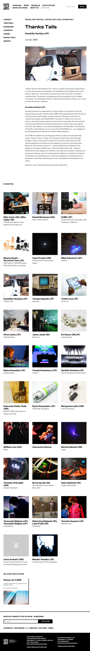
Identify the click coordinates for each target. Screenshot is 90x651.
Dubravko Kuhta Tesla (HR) (15, 407)
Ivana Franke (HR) (41, 258)
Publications (48, 5)
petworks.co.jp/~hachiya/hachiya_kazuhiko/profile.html (46, 165)
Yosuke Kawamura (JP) (44, 370)
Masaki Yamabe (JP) (43, 559)
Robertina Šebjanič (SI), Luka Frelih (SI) (44, 522)
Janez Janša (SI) (41, 334)
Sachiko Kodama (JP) (72, 370)
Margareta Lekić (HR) (72, 406)
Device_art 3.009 (12, 580)
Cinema (7, 34)
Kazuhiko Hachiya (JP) (15, 298)
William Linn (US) (13, 447)
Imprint (7, 41)
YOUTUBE (42, 628)
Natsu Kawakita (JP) (14, 370)
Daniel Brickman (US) (43, 217)
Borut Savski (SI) (41, 482)
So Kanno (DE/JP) (70, 334)
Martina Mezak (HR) (71, 447)
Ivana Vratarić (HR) (14, 559)
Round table (9, 37)
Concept (8, 19)
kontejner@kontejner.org (37, 647)
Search (82, 6)
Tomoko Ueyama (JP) (72, 521)
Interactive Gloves (42, 447)
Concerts (8, 30)
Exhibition (8, 27)
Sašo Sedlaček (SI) (71, 482)
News (26, 5)
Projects (35, 5)
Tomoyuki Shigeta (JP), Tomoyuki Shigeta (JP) (16, 522)
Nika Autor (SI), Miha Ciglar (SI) (15, 218)
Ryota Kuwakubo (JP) (43, 406)
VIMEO (51, 628)
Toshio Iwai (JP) (69, 298)
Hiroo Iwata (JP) (12, 334)
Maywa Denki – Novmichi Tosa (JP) (14, 259)
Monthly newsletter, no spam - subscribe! (24, 616)
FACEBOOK (8, 628)
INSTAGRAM (19, 628)
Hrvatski (45, 8)
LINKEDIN (33, 628)
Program (17, 5)
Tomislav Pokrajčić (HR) (13, 484)
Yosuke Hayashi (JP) (43, 298)
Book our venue (20, 8)
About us (34, 8)
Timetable (8, 23)
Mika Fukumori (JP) (71, 258)
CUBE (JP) (66, 217)
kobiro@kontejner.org (66, 646)
